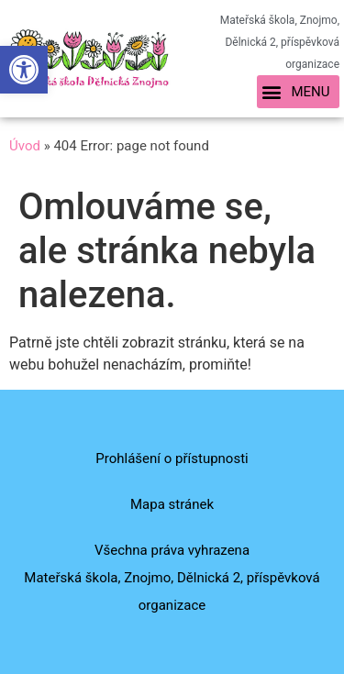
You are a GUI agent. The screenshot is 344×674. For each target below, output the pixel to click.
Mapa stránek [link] (172, 504)
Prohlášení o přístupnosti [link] (171, 458)
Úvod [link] (24, 146)
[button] (298, 91)
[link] (24, 70)
